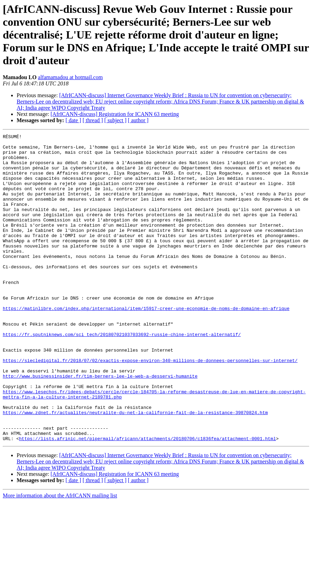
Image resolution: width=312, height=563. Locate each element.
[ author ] (138, 120)
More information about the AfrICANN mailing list (60, 557)
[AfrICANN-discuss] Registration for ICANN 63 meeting (115, 114)
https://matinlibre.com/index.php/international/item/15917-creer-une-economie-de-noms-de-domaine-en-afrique (146, 344)
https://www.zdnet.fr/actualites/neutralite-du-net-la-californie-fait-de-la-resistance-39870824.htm (135, 468)
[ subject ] (115, 120)
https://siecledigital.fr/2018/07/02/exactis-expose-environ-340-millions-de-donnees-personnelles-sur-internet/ (150, 406)
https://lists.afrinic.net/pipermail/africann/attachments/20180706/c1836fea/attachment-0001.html (147, 500)
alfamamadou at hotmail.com (70, 77)
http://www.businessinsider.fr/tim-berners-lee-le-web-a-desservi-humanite (100, 425)
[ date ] (73, 120)
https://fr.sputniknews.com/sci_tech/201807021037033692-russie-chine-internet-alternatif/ (122, 375)
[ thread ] (93, 120)
